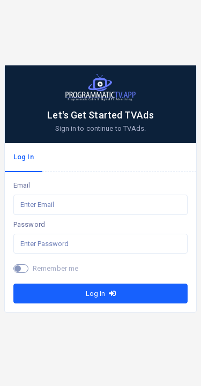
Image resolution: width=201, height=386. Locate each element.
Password (29, 224)
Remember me (55, 268)
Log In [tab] (23, 157)
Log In (101, 294)
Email (22, 185)
